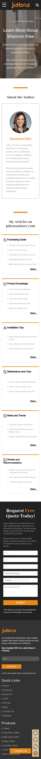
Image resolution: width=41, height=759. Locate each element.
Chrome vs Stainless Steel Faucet (22, 245)
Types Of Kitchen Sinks (18, 250)
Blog (5, 707)
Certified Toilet (10, 745)
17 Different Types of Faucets (20, 482)
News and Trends (14, 415)
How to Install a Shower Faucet (21, 349)
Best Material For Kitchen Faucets (22, 255)
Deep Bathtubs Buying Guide (20, 259)
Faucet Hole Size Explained (20, 289)
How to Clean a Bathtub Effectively (22, 382)
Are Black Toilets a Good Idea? (21, 425)
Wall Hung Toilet (11, 737)
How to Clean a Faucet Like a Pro (22, 391)
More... (34, 269)
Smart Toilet (9, 741)
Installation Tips (13, 327)
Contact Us (8, 711)
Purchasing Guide (14, 239)
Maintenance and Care (17, 371)
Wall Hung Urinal (11, 754)
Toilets (6, 728)
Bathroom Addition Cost (18, 308)
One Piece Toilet (11, 733)
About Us (7, 694)
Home (10, 21)
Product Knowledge (15, 283)
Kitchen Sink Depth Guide (19, 294)
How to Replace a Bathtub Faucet (22, 344)
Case (5, 698)
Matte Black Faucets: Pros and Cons (23, 264)
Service (7, 703)
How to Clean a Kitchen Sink (20, 387)
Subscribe (11, 666)
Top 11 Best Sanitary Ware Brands (22, 477)
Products (7, 690)
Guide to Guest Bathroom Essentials (23, 437)
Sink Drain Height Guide (18, 299)
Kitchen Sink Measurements (20, 303)
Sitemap (7, 715)
